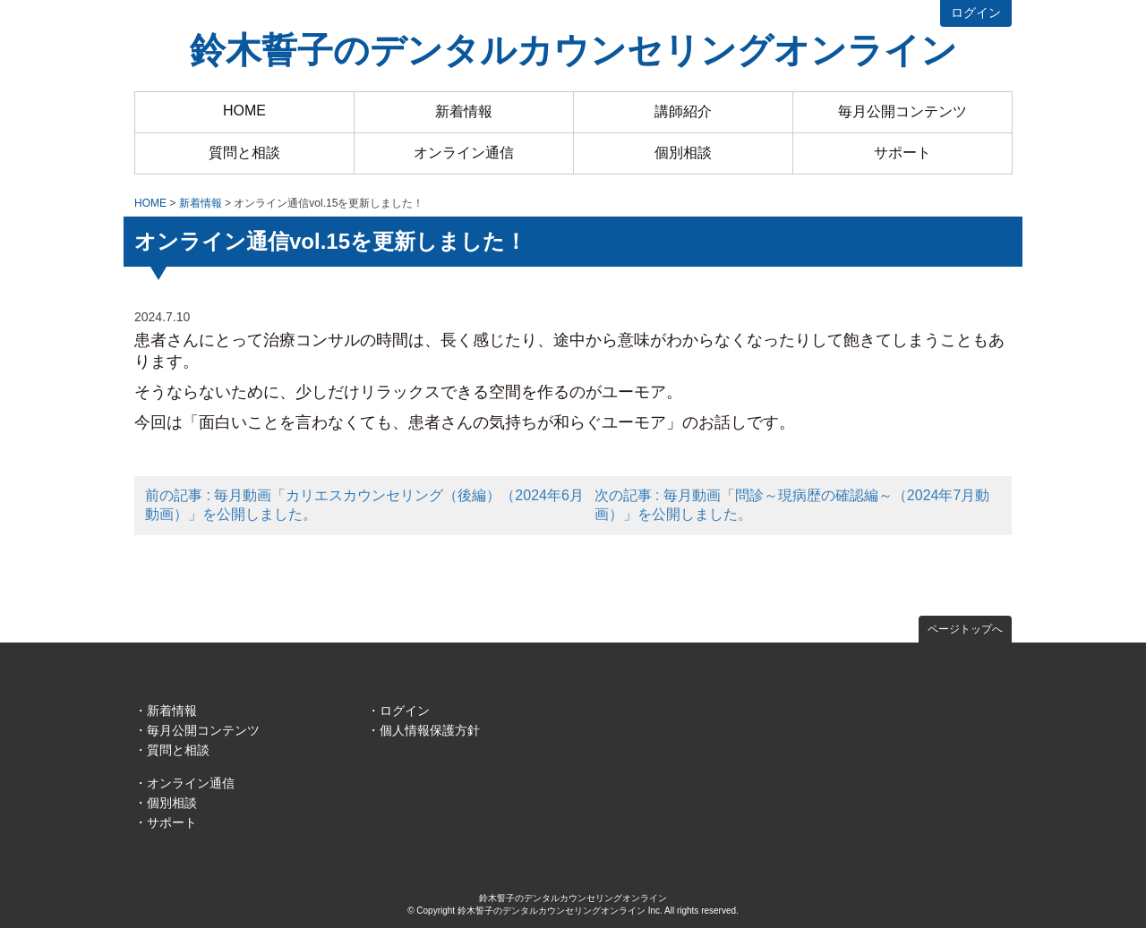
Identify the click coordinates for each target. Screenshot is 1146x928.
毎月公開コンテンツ (902, 111)
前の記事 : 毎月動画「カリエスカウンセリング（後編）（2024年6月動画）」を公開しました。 (364, 505)
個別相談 (683, 152)
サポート (902, 152)
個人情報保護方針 (430, 730)
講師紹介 (683, 111)
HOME (244, 110)
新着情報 (463, 111)
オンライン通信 (464, 152)
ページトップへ (965, 629)
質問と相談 (244, 152)
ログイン (976, 12)
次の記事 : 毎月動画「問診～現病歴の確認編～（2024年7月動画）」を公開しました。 (792, 505)
